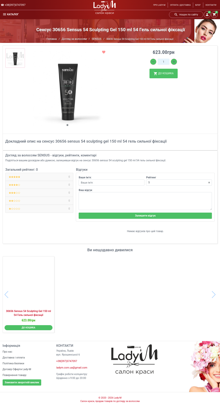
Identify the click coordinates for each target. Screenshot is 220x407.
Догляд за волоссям (74, 38)
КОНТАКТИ (211, 5)
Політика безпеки (13, 363)
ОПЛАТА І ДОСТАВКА (180, 5)
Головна (52, 38)
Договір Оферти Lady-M (17, 369)
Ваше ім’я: (85, 177)
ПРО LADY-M (159, 5)
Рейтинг (151, 177)
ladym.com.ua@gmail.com (71, 367)
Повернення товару (15, 375)
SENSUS (96, 38)
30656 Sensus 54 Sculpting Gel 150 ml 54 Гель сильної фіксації (28, 313)
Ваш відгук (85, 190)
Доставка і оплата (14, 357)
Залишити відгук (145, 215)
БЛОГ (198, 5)
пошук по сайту (186, 15)
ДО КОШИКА (164, 74)
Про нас (7, 351)
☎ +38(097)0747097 (13, 4)
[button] (67, 125)
